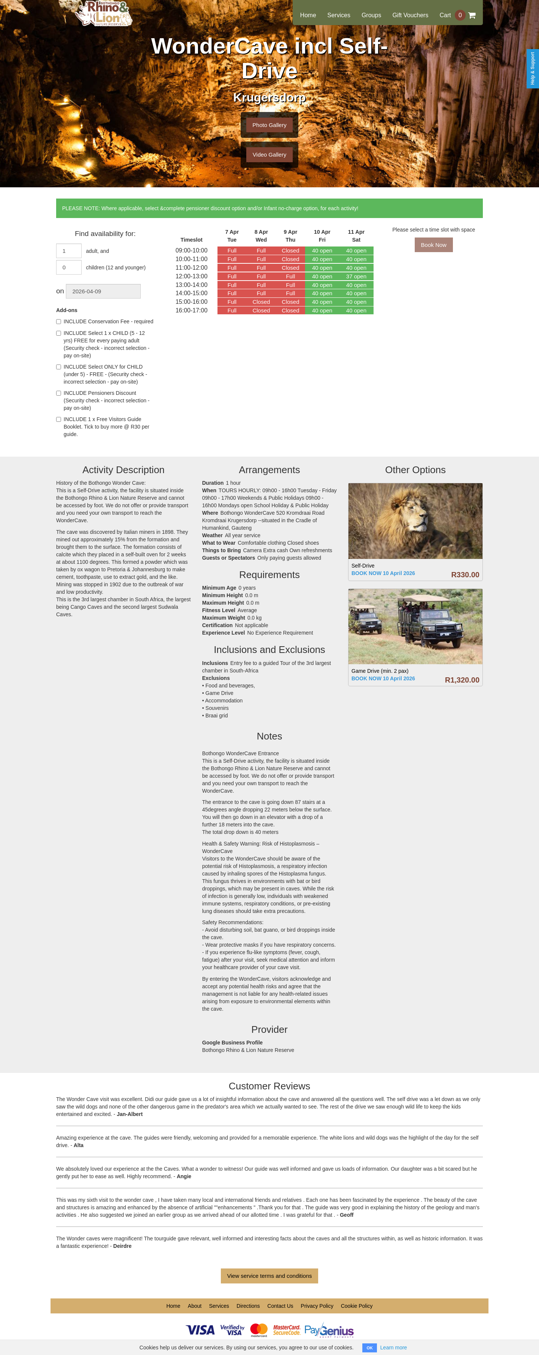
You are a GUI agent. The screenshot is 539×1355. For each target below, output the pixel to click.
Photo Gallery (270, 125)
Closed (290, 250)
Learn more (393, 1348)
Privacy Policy (317, 1306)
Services (339, 15)
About (195, 1306)
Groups (371, 15)
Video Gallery (269, 154)
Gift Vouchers (410, 15)
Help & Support (532, 68)
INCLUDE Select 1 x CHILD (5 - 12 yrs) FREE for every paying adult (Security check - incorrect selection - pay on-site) (103, 344)
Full (232, 250)
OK (369, 1348)
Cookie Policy (357, 1306)
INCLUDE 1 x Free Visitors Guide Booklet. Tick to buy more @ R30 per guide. (102, 426)
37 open (356, 276)
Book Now (434, 245)
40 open (322, 250)
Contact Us (280, 1306)
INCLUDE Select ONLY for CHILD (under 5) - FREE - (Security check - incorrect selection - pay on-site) (101, 374)
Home (308, 15)
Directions (248, 1306)
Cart (457, 15)
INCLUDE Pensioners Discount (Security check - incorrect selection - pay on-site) (103, 400)
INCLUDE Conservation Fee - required (104, 321)
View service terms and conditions (269, 1276)
